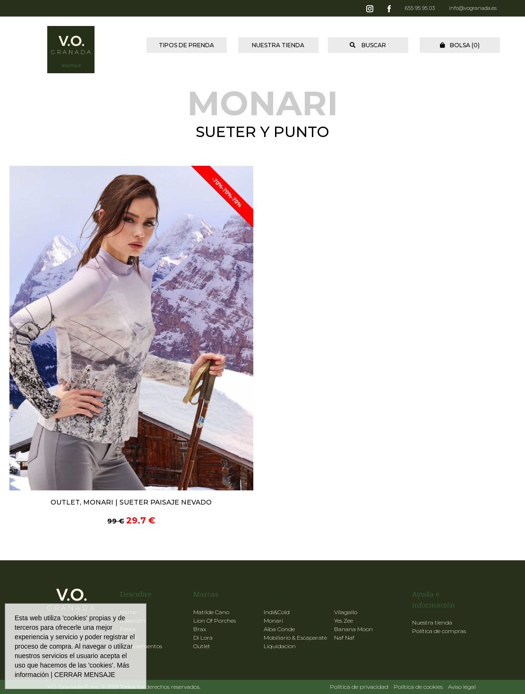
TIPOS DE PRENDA (186, 45)
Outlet (201, 646)
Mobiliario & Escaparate (295, 637)
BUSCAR (368, 45)
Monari (273, 620)
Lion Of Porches (214, 620)
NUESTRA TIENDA (278, 45)
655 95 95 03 (420, 8)
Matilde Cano (211, 612)
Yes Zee (343, 620)
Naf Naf (344, 637)
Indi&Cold (277, 612)
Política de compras (439, 630)
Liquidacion (280, 646)
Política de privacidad (359, 686)
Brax (199, 629)
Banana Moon (353, 629)
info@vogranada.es (473, 8)
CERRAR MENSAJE (84, 674)
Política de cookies (418, 686)
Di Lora (203, 637)
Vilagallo (345, 612)
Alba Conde (279, 629)
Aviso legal (462, 686)
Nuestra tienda (432, 622)
